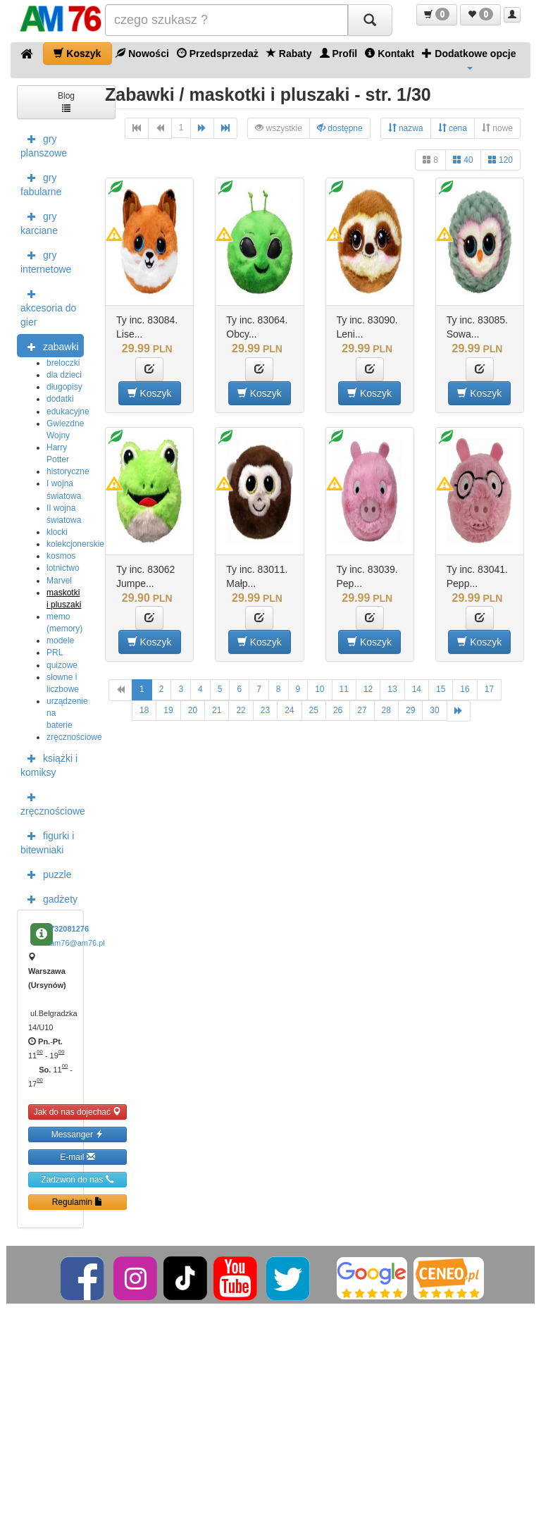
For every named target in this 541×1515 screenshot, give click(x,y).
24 (289, 710)
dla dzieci (64, 375)
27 (361, 710)
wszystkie (278, 128)
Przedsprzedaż (218, 53)
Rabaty (289, 53)
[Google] (372, 1277)
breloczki (63, 363)
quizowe (61, 665)
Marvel (59, 581)
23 (265, 710)
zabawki (49, 346)
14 (416, 689)
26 (337, 710)
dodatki (60, 399)
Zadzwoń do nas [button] (77, 1179)
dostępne (340, 128)
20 (192, 710)
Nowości (142, 53)
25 (313, 710)
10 (319, 689)
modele (60, 640)
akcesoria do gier (48, 306)
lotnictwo (63, 568)
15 (440, 689)
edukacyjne (67, 411)
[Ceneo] (448, 1277)
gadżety (48, 898)
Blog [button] (66, 101)
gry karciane (39, 222)
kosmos (60, 556)
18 (144, 710)
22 (240, 710)
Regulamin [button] (78, 1201)
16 (464, 689)
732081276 (69, 929)
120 (500, 159)
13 (392, 689)
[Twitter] (289, 1277)
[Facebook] (83, 1277)
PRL (54, 652)
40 (463, 159)
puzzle (45, 874)
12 (368, 689)
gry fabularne (40, 183)
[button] (436, 14)
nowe (497, 128)
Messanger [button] (77, 1134)
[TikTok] (185, 1277)
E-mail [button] (77, 1156)
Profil (339, 53)
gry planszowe (43, 144)
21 (216, 710)
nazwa (405, 128)
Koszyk (77, 53)
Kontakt (389, 53)
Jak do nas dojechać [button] (78, 1111)
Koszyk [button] (150, 393)
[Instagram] (136, 1277)
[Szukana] (226, 20)
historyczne (67, 471)
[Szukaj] (370, 20)
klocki (57, 532)
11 (344, 689)
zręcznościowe (74, 737)
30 (434, 710)
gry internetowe (45, 261)
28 (386, 710)
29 (410, 710)
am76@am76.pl (77, 943)
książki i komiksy (48, 764)
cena (452, 128)
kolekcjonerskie (75, 544)
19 (168, 710)
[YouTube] (236, 1277)
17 (489, 689)
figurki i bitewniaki (47, 841)
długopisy (64, 387)
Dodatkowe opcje (469, 58)
